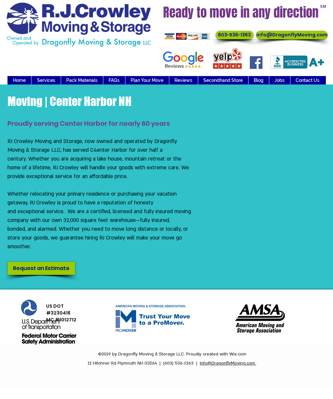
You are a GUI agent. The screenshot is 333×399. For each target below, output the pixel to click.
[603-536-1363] (234, 35)
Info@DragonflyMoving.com (228, 363)
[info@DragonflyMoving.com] (291, 35)
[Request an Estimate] (41, 268)
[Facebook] (256, 62)
